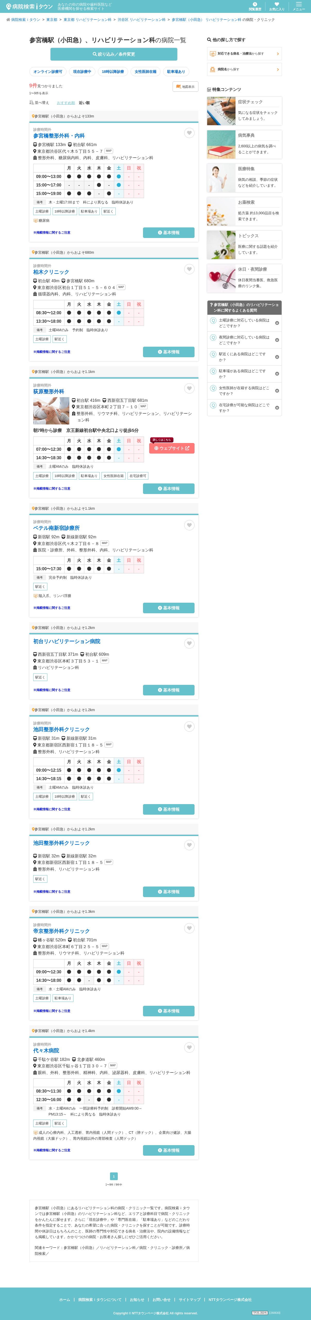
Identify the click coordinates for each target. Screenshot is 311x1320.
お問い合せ (162, 1300)
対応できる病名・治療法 (244, 53)
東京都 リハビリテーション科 (88, 20)
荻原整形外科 (48, 391)
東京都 (51, 20)
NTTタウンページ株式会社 (230, 1300)
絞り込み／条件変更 (114, 54)
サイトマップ (189, 1300)
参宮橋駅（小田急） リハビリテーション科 (206, 20)
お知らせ (137, 1300)
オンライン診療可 (47, 72)
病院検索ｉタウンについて (100, 1300)
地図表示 (185, 86)
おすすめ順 (66, 103)
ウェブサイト (169, 446)
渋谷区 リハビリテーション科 (142, 20)
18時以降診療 (113, 72)
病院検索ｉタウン (25, 20)
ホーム (64, 1300)
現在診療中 (82, 72)
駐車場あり (176, 72)
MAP (109, 150)
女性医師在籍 (145, 72)
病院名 (244, 69)
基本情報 (169, 233)
